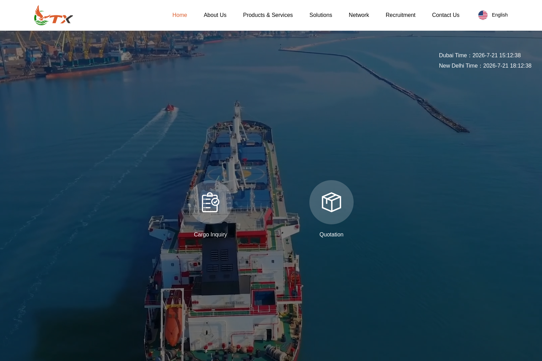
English (493, 15)
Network (359, 15)
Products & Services (268, 15)
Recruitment (400, 15)
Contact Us (445, 15)
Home (179, 15)
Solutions (320, 15)
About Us (215, 15)
